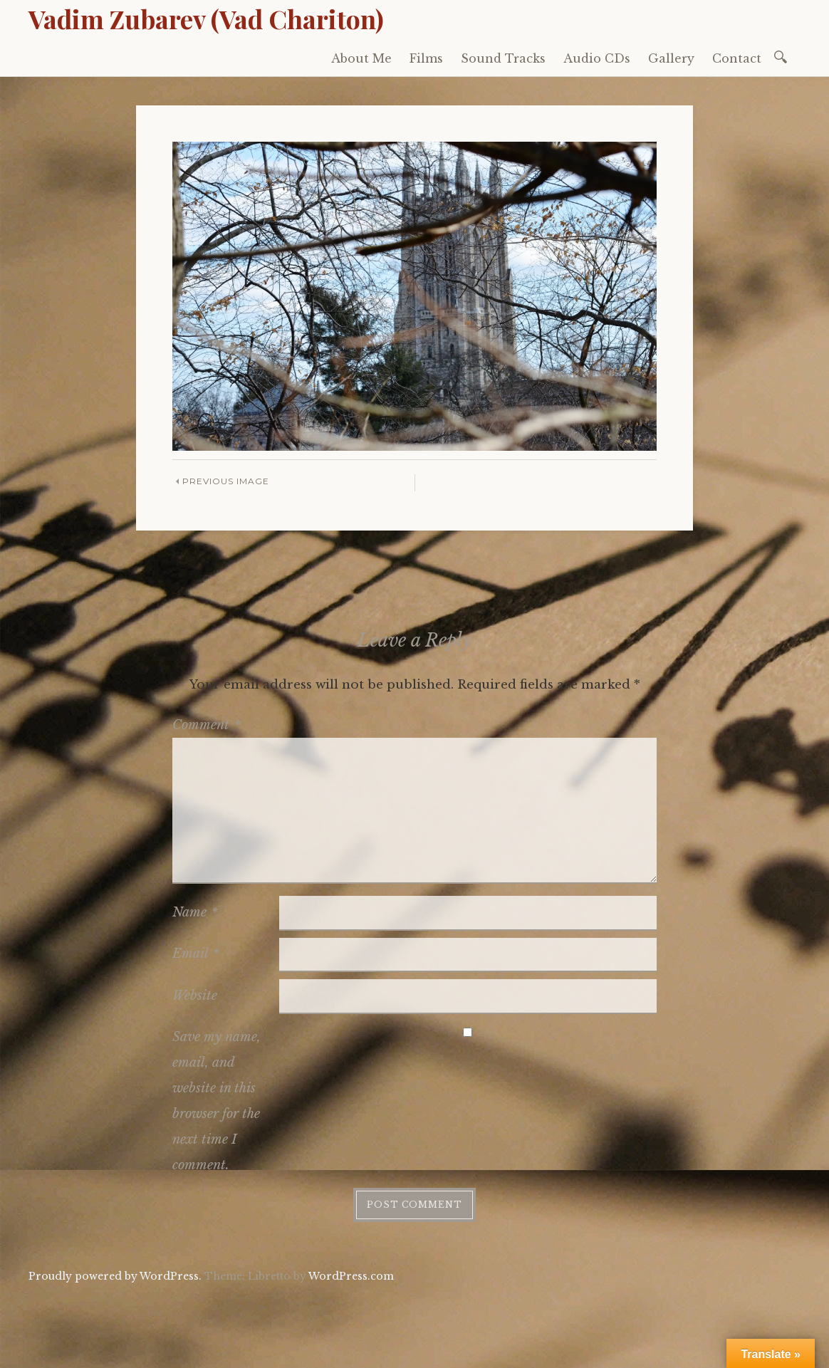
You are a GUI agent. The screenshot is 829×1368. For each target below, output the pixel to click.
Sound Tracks (503, 58)
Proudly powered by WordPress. (115, 1276)
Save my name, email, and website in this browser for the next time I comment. (216, 1101)
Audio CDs (596, 58)
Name (195, 912)
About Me (361, 58)
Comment (206, 725)
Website (194, 995)
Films (426, 58)
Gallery (671, 58)
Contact (736, 58)
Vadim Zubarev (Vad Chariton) (206, 18)
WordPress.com (351, 1276)
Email (195, 953)
